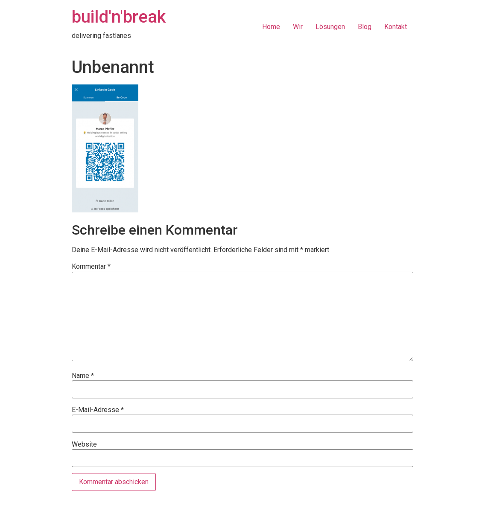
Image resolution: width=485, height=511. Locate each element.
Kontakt (395, 27)
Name (83, 375)
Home (271, 27)
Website (84, 444)
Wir (298, 27)
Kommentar (91, 266)
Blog (364, 27)
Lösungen (330, 27)
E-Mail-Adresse (98, 409)
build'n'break (119, 17)
